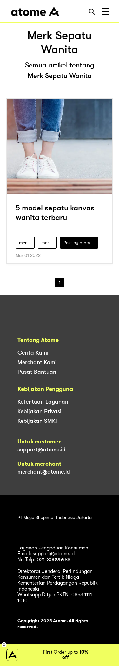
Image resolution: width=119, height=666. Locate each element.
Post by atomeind (80, 242)
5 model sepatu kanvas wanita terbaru (55, 212)
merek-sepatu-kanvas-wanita (27, 242)
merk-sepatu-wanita (49, 242)
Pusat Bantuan (36, 372)
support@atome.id (41, 449)
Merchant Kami (36, 362)
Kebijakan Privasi (39, 411)
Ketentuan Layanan (42, 402)
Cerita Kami (32, 353)
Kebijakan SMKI (37, 421)
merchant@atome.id (43, 472)
